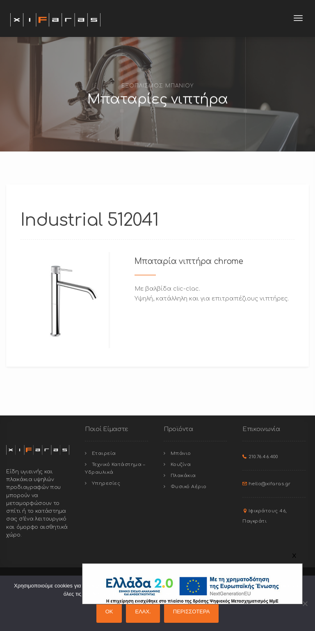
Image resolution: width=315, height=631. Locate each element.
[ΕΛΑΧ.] (305, 603)
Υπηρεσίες (106, 483)
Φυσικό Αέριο (189, 486)
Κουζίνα (181, 464)
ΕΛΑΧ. (143, 611)
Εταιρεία (104, 453)
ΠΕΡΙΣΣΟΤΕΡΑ (191, 611)
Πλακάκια (183, 475)
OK (109, 611)
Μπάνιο (181, 453)
